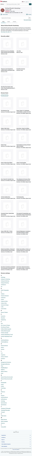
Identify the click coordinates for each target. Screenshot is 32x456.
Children (2, 293)
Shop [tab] (3, 22)
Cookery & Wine (4, 301)
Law (2, 353)
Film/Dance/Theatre (5, 327)
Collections (3, 297)
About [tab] (8, 22)
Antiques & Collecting (5, 279)
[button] (30, 18)
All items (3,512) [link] (5, 95)
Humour (2, 349)
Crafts (2, 306)
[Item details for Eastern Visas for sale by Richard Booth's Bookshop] (8, 138)
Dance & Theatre (4, 312)
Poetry (2, 384)
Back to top (16, 432)
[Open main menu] (2, 4)
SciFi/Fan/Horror (4, 397)
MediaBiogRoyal (4, 367)
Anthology (3, 277)
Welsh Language (4, 421)
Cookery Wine (4, 303)
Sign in (27, 1)
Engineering (3, 319)
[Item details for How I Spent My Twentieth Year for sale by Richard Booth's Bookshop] (8, 173)
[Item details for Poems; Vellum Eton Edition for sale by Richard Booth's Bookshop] (8, 156)
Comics (2, 299)
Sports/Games (4, 402)
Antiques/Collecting (5, 281)
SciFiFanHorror (4, 399)
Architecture (3, 284)
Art (1, 286)
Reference (3, 391)
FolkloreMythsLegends (5, 330)
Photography (3, 382)
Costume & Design (5, 305)
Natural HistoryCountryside (6, 378)
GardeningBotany (4, 341)
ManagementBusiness (5, 364)
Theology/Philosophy (5, 410)
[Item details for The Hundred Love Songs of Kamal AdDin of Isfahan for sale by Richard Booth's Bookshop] (23, 139)
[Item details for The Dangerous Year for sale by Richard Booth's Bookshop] (8, 104)
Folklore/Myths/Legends (6, 329)
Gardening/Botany (5, 340)
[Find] (30, 4)
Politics (2, 386)
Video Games (3, 415)
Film (2, 323)
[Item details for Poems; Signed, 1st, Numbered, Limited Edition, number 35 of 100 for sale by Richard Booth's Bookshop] (23, 105)
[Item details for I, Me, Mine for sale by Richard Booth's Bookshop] (23, 45)
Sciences (2, 395)
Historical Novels (4, 345)
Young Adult (3, 426)
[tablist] (9, 22)
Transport (3, 412)
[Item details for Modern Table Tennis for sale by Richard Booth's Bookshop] (8, 122)
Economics (3, 316)
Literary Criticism (4, 356)
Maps (2, 365)
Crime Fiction (3, 308)
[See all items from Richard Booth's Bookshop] (4, 14)
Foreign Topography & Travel (7, 334)
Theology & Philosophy (5, 408)
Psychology (3, 388)
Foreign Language (4, 332)
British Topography (5, 290)
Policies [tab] (14, 22)
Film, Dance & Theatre (5, 325)
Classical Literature (5, 295)
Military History (4, 371)
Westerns (3, 423)
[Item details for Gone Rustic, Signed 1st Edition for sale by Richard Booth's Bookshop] (23, 122)
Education (3, 317)
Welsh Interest (4, 419)
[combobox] (17, 4)
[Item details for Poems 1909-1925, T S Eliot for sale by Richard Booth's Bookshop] (8, 225)
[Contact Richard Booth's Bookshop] (28, 14)
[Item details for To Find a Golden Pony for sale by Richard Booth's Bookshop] (8, 191)
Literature (3, 358)
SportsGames (3, 404)
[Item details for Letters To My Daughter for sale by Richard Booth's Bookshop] (23, 156)
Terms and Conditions (16, 449)
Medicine (3, 369)
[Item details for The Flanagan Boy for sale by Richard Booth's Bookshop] (23, 191)
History (2, 347)
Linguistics (3, 354)
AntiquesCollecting (5, 282)
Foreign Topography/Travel (6, 336)
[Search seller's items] (13, 18)
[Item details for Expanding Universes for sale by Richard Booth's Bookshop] (23, 62)
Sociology (3, 401)
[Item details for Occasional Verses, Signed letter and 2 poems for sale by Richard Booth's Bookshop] (8, 207)
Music (2, 373)
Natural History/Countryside (7, 377)
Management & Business (6, 362)
